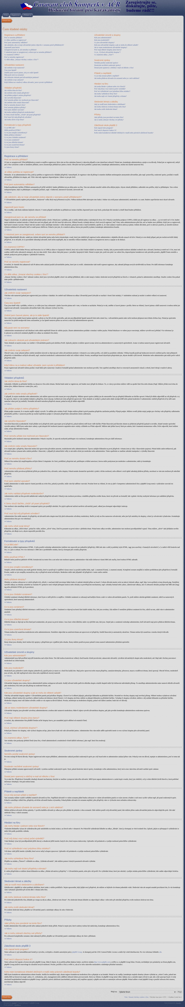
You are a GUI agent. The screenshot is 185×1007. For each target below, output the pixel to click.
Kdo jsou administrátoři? (102, 38)
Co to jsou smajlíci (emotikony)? (15, 133)
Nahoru (9, 167)
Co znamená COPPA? (12, 55)
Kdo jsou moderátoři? (101, 40)
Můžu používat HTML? (12, 130)
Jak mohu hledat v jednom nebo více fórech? (109, 86)
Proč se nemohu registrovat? (14, 57)
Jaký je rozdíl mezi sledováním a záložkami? (109, 104)
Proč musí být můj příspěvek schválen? (18, 117)
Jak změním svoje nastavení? (14, 68)
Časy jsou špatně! (10, 70)
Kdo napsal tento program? (103, 128)
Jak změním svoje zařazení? (14, 80)
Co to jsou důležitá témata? (13, 142)
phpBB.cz (17, 1005)
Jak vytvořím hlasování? (12, 98)
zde (160, 952)
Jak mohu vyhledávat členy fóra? (105, 94)
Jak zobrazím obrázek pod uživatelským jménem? (21, 77)
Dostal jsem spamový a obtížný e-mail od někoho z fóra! (114, 68)
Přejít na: (114, 992)
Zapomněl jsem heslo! (12, 47)
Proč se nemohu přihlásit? (13, 38)
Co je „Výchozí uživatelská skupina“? (107, 52)
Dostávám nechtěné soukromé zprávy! (107, 65)
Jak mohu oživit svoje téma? (14, 120)
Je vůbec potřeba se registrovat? (15, 40)
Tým (125, 997)
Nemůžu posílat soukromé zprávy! (106, 63)
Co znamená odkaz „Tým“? (103, 55)
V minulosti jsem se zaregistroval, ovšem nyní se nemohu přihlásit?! (28, 52)
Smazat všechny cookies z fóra (138, 997)
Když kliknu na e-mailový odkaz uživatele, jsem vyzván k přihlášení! (28, 82)
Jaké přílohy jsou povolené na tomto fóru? (109, 117)
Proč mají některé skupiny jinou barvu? (108, 50)
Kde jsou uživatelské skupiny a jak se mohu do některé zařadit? (116, 45)
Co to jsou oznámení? (11, 140)
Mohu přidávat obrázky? (12, 135)
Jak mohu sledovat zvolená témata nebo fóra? (110, 107)
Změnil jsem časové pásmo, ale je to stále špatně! (21, 73)
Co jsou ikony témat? (11, 147)
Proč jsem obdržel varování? (14, 110)
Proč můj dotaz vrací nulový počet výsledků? (110, 89)
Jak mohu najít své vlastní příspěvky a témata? (110, 96)
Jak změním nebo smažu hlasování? (16, 103)
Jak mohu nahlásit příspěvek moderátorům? (19, 112)
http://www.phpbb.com (102, 962)
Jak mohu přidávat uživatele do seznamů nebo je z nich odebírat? (116, 78)
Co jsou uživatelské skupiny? (104, 43)
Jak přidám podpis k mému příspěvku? (17, 95)
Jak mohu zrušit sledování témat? (105, 109)
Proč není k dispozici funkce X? (105, 130)
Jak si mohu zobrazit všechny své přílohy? (109, 120)
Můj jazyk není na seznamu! (14, 75)
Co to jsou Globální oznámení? (15, 137)
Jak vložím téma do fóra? (13, 90)
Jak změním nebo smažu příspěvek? (16, 93)
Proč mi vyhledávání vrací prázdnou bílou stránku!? (112, 91)
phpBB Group (77, 952)
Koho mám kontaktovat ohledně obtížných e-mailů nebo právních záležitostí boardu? (123, 133)
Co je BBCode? (9, 128)
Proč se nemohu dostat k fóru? (14, 105)
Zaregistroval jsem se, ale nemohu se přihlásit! (20, 50)
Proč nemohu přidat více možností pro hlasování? (21, 100)
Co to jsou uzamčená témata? (14, 145)
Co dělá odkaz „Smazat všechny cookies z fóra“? (21, 60)
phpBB (14, 1003)
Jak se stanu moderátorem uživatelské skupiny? (110, 47)
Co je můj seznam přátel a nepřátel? (106, 76)
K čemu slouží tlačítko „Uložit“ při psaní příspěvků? (22, 115)
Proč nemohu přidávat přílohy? (15, 107)
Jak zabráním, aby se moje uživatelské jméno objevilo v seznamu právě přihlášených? (34, 45)
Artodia (178, 1003)
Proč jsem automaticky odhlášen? (16, 43)
